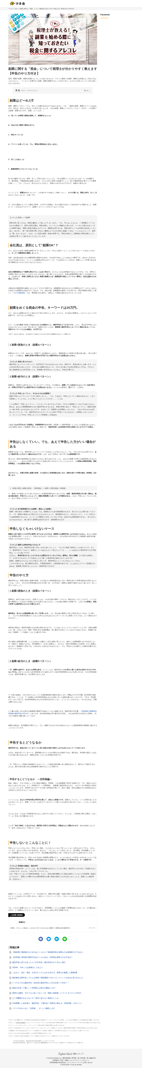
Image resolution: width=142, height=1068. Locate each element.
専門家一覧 (75, 1058)
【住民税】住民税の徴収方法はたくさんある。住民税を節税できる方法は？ (42, 957)
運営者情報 (66, 1058)
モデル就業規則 (19, 293)
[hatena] (56, 939)
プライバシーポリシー (81, 1060)
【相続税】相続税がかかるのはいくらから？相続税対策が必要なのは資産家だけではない (47, 952)
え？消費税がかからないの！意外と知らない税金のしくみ (35, 998)
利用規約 (56, 1060)
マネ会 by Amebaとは (53, 1058)
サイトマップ (77, 1062)
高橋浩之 (22, 922)
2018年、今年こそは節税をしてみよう (27, 967)
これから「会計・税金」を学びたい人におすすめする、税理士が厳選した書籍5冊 (44, 972)
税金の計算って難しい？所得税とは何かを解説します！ (34, 988)
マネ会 (10, 9)
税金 (16, 9)
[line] (64, 939)
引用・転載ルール (66, 1060)
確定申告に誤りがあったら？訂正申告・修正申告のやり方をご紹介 (39, 962)
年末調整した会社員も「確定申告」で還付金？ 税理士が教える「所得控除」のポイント (47, 1003)
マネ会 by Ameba (20, 1022)
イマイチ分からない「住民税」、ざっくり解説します (33, 1008)
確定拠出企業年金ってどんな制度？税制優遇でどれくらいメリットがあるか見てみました (47, 978)
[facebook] (40, 939)
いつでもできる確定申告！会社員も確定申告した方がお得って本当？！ (40, 983)
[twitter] (48, 939)
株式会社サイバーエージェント (50, 1042)
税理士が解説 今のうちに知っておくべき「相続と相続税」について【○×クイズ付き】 (47, 993)
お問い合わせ (87, 1062)
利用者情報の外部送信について (60, 1062)
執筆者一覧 (84, 1058)
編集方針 (93, 1058)
